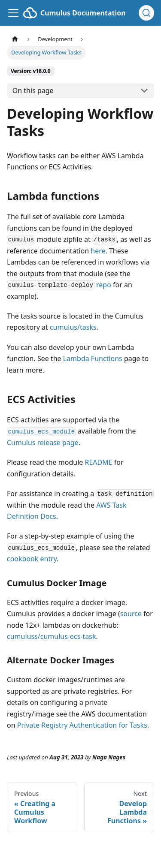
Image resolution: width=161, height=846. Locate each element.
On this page (33, 90)
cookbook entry (32, 558)
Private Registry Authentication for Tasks (82, 725)
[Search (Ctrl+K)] (146, 13)
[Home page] (15, 39)
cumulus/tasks (73, 327)
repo (103, 284)
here (98, 251)
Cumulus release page (43, 442)
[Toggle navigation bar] (13, 12)
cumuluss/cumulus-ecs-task (51, 636)
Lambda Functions (92, 358)
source (131, 613)
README (98, 462)
